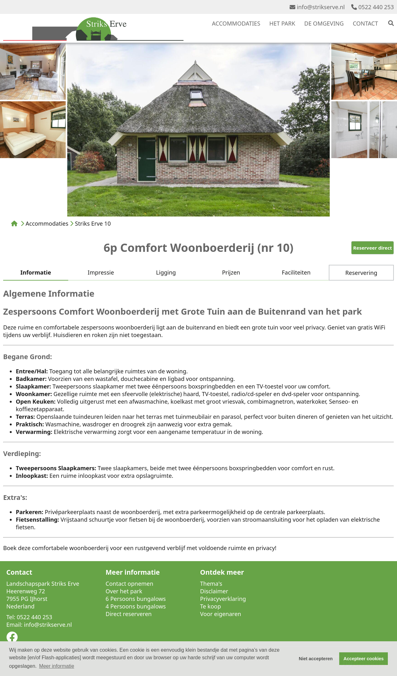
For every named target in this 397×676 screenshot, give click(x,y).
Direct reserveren (128, 614)
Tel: (10, 617)
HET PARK (282, 23)
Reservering (361, 272)
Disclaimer (214, 591)
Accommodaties (47, 223)
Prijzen (231, 272)
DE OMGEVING (324, 23)
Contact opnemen (129, 583)
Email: (14, 624)
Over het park (123, 591)
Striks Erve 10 (93, 223)
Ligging (166, 272)
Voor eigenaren (220, 614)
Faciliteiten (296, 272)
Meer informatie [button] (56, 666)
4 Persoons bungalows (135, 606)
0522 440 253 (372, 7)
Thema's (211, 583)
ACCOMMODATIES (236, 23)
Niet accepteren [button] (316, 658)
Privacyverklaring (223, 598)
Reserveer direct (372, 248)
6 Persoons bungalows (135, 598)
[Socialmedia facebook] (12, 639)
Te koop (210, 606)
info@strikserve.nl (317, 7)
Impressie (101, 272)
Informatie (35, 272)
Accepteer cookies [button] (364, 658)
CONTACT (365, 23)
